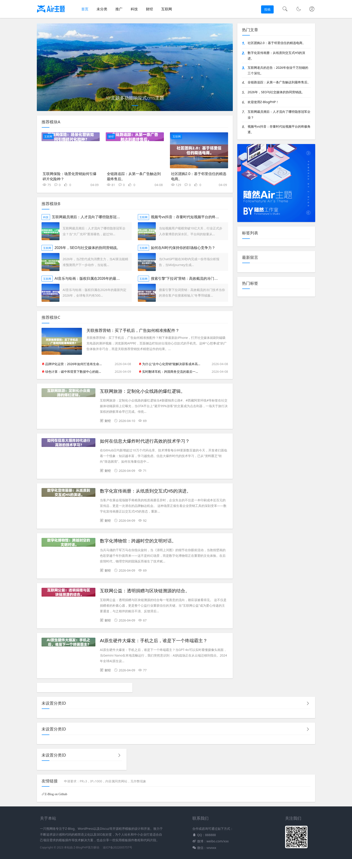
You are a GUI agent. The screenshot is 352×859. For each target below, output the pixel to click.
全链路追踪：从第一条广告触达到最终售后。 (279, 82)
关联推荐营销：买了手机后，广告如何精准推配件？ (132, 330)
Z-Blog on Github (56, 794)
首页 (84, 9)
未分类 (102, 9)
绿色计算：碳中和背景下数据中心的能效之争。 (74, 371)
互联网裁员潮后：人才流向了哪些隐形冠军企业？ (91, 217)
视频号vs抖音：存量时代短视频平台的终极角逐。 (190, 217)
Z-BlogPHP (80, 847)
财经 (149, 9)
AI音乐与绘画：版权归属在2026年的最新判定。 (93, 278)
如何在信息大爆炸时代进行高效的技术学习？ (145, 441)
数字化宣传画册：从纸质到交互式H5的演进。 (145, 490)
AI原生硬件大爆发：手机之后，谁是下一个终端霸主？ (153, 640)
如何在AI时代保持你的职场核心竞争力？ (183, 248)
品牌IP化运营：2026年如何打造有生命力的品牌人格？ (74, 364)
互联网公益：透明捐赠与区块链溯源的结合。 (145, 590)
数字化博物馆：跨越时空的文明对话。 (138, 540)
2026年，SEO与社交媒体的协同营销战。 (87, 248)
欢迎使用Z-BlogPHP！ (263, 102)
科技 (134, 9)
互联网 (166, 9)
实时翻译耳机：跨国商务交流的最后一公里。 (171, 371)
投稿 (267, 9)
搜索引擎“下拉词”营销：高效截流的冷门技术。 (188, 278)
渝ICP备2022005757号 (117, 847)
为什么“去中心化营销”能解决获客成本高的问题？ (171, 364)
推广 (119, 9)
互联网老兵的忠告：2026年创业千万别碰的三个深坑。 (278, 70)
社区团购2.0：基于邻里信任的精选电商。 (277, 43)
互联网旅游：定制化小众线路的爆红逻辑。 (142, 391)
